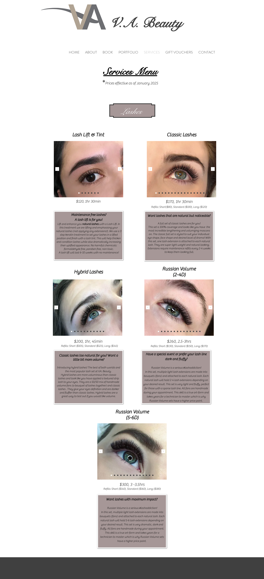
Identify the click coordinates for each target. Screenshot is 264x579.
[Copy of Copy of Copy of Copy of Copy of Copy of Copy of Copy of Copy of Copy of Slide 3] (156, 193)
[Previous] (57, 169)
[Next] (120, 169)
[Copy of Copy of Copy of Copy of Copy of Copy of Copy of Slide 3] (162, 193)
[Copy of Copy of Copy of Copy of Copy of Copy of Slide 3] (97, 331)
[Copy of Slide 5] (94, 193)
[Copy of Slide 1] (103, 331)
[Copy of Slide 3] (81, 331)
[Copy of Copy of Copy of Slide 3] (90, 331)
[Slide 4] (88, 193)
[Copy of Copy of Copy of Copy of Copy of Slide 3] (87, 331)
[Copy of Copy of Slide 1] (183, 331)
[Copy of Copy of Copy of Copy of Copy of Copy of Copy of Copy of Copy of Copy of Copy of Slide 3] (203, 193)
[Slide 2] (82, 193)
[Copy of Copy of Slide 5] (98, 193)
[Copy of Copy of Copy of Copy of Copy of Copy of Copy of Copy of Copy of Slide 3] (200, 193)
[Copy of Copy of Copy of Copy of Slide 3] (84, 331)
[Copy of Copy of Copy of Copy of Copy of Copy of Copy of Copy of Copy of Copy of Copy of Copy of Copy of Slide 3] (159, 193)
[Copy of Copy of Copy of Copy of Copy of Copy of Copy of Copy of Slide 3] (197, 193)
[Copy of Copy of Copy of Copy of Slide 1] (180, 331)
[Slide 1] (79, 193)
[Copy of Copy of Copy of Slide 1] (171, 331)
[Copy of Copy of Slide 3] (71, 331)
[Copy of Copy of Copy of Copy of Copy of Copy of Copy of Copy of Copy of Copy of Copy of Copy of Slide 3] (178, 193)
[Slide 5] (91, 193)
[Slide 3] (85, 193)
